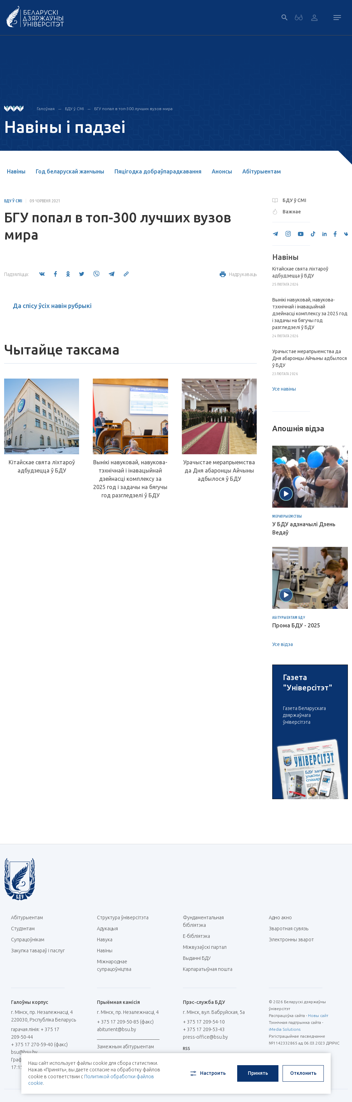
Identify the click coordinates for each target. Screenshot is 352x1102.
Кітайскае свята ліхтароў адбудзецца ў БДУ (42, 466)
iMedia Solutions (284, 1029)
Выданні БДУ (197, 958)
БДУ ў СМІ (74, 108)
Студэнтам (23, 928)
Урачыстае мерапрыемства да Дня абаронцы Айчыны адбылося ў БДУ (219, 470)
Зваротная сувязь (288, 928)
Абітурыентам (261, 171)
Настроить (207, 1073)
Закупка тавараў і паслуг (38, 950)
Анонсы (222, 171)
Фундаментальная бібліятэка (203, 921)
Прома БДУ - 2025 (296, 625)
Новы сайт (318, 1015)
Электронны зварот (291, 939)
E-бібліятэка (199, 936)
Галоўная (46, 108)
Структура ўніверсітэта (122, 917)
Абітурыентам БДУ (288, 618)
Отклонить (303, 1073)
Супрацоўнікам (27, 939)
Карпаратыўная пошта (210, 969)
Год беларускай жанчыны (70, 171)
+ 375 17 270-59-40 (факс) (39, 1044)
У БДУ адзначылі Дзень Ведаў (304, 528)
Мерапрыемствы (287, 517)
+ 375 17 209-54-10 (204, 1022)
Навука (107, 939)
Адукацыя (107, 928)
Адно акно (280, 917)
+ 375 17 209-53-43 (204, 1029)
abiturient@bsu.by (116, 1029)
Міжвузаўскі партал (207, 947)
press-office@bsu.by (205, 1037)
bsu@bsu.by (24, 1052)
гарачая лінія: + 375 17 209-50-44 (35, 1033)
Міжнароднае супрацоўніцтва (117, 965)
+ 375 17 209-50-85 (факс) (125, 1022)
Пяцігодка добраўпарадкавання (157, 171)
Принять (258, 1073)
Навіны (16, 171)
